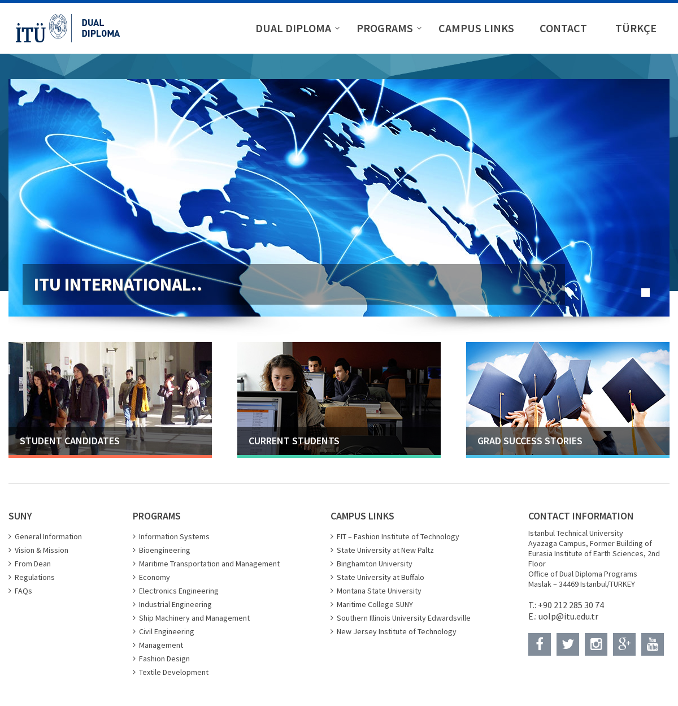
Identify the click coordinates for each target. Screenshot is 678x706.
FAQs (23, 591)
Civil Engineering (166, 631)
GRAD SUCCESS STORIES (530, 440)
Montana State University (379, 591)
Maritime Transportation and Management (209, 563)
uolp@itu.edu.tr (568, 616)
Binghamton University (374, 563)
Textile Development (173, 672)
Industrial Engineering (175, 604)
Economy (154, 577)
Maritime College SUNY (375, 604)
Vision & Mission (41, 550)
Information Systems (174, 536)
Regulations (35, 577)
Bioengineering (164, 550)
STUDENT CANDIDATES (70, 440)
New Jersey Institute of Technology (397, 631)
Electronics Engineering (179, 591)
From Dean (33, 563)
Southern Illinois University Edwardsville (404, 618)
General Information (48, 536)
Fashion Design (164, 658)
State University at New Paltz (385, 550)
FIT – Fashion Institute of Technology (398, 536)
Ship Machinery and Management (194, 618)
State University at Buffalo (380, 577)
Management (161, 645)
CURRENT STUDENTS (294, 440)
